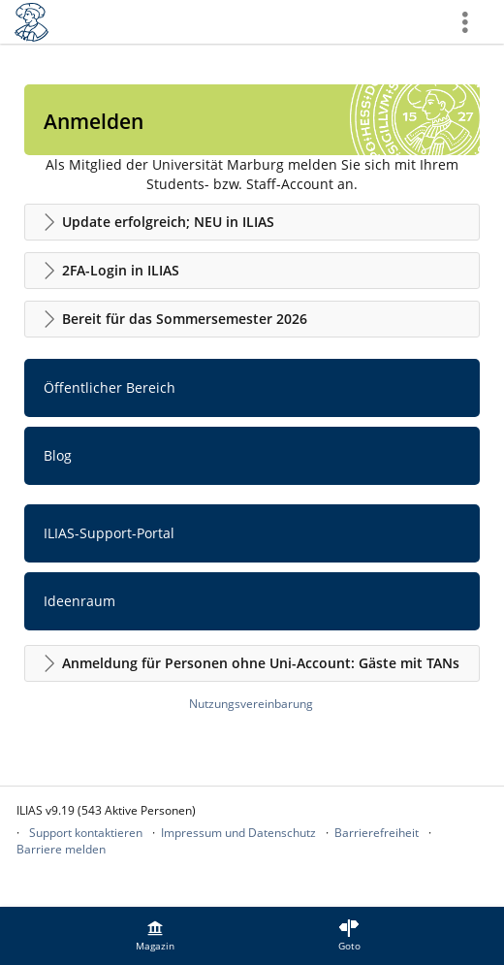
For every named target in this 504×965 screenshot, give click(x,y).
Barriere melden (61, 849)
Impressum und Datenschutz (238, 832)
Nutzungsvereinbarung (251, 703)
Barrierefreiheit (376, 832)
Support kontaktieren (85, 832)
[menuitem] (155, 936)
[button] (252, 222)
